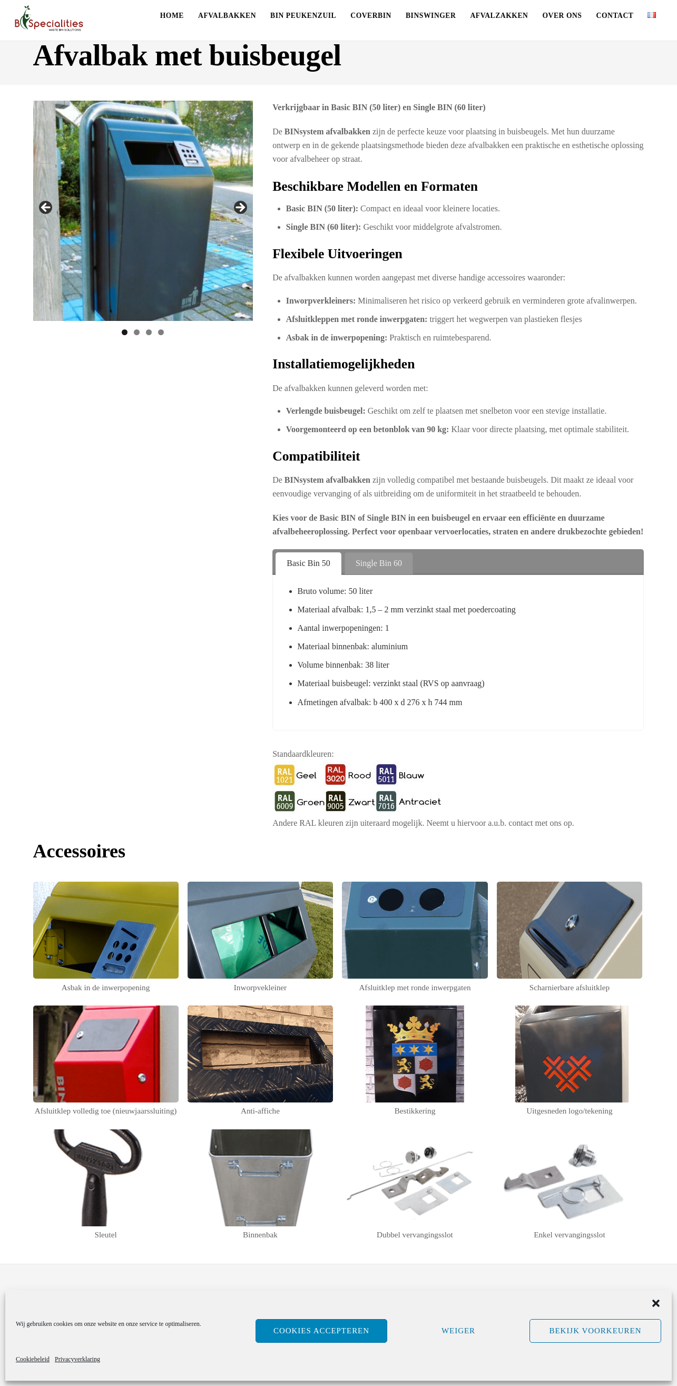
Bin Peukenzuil (303, 15)
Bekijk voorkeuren (595, 1330)
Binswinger (431, 15)
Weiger (458, 1330)
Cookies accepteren (321, 1330)
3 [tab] (149, 332)
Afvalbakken (227, 15)
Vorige (46, 208)
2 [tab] (137, 332)
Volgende (240, 208)
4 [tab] (161, 332)
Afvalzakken (499, 15)
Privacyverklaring (77, 1359)
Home (172, 15)
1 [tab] (124, 332)
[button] (656, 1303)
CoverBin (370, 15)
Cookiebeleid (33, 1359)
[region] (143, 211)
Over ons (562, 15)
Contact (615, 15)
